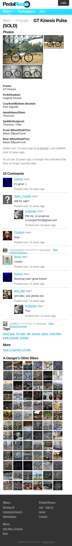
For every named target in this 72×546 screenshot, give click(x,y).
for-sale (20, 333)
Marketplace (26, 11)
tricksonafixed (17, 250)
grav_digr (7, 294)
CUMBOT (15, 323)
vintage (24, 337)
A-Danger (42, 148)
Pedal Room (17, 4)
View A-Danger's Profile (17, 349)
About (42, 511)
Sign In (49, 507)
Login (63, 2)
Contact (43, 516)
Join (42, 11)
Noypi (7, 260)
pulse (45, 333)
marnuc (7, 182)
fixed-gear (9, 333)
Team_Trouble (7, 199)
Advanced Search (12, 511)
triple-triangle (10, 337)
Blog (5, 533)
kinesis (36, 333)
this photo (45, 250)
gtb (28, 333)
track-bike (55, 333)
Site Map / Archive (13, 528)
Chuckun (7, 235)
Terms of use (48, 542)
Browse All (8, 507)
